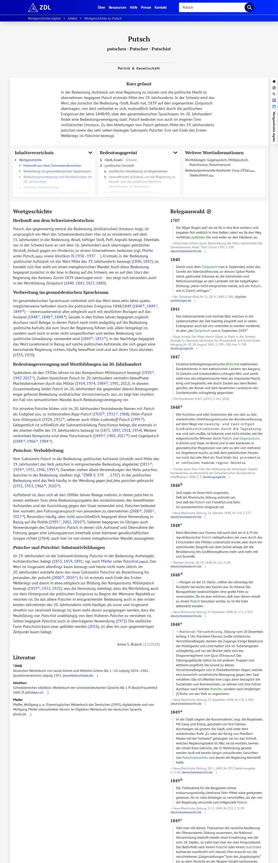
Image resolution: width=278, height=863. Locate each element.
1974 (91, 383)
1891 (78, 561)
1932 (112, 414)
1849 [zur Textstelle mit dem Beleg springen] (176, 712)
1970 (29, 354)
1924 (47, 419)
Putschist (161, 49)
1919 (18, 469)
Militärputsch (238, 160)
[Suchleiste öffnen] (274, 93)
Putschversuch (220, 164)
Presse (146, 7)
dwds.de (20, 714)
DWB (17, 666)
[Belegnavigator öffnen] (209, 211)
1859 (68, 561)
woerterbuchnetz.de (78, 675)
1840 (137, 261)
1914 (80, 383)
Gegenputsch (217, 160)
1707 (114, 475)
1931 (30, 469)
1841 (80, 283)
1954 (136, 430)
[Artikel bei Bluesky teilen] (274, 106)
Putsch (28, 255)
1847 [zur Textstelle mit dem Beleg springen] (175, 357)
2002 (67, 521)
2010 (53, 485)
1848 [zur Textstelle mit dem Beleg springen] (176, 407)
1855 (100, 338)
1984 (102, 383)
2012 (125, 383)
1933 (18, 354)
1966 (32, 441)
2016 (93, 626)
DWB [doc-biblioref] (87, 475)
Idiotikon (20, 683)
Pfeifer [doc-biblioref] (147, 250)
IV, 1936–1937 (83, 255)
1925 (56, 588)
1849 (152, 306)
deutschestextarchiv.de (186, 251)
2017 (28, 377)
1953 (29, 485)
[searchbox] (213, 7)
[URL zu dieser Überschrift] (55, 211)
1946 (40, 469)
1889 (100, 283)
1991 (114, 383)
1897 (116, 430)
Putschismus (198, 164)
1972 (121, 620)
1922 (46, 588)
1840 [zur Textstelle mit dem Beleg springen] (175, 259)
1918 (126, 430)
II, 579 (98, 475)
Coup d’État (240, 170)
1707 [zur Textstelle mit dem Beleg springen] (175, 220)
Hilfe (133, 7)
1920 (148, 372)
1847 (147, 261)
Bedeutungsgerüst (139, 152)
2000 (136, 511)
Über (102, 7)
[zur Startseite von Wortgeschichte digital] (274, 81)
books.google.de (182, 348)
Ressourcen (117, 7)
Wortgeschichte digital (274, 127)
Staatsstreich (198, 175)
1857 (90, 283)
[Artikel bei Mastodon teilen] (274, 100)
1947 (17, 377)
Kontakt (161, 7)
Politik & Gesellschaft (139, 68)
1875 (105, 430)
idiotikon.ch (34, 692)
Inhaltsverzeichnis (54, 152)
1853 (57, 561)
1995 (137, 419)
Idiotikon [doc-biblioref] (62, 255)
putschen (116, 49)
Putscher (139, 49)
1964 (43, 538)
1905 (111, 435)
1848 (139, 306)
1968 (123, 414)
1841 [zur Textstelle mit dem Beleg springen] (175, 309)
